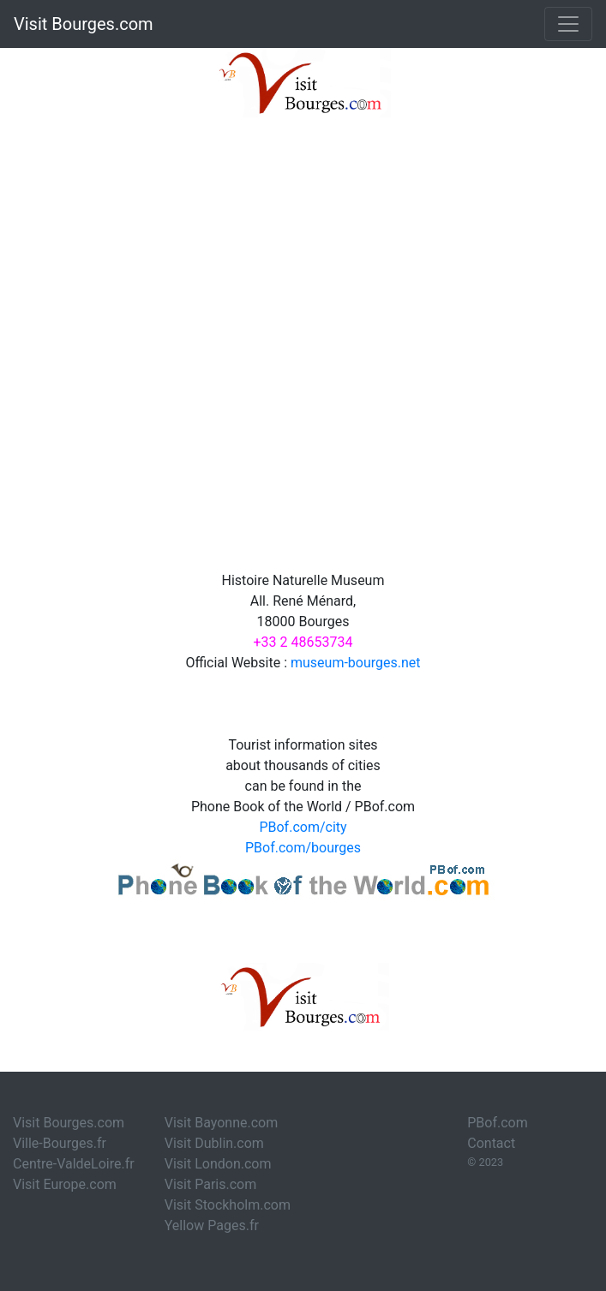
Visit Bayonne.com (221, 1123)
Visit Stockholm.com (228, 1205)
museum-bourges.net (356, 662)
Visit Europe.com (65, 1184)
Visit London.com (218, 1164)
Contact (491, 1143)
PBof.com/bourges (303, 848)
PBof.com (497, 1123)
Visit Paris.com (210, 1184)
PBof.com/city (302, 827)
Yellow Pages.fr (212, 1225)
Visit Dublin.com (214, 1143)
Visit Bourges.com (83, 24)
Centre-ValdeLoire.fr (74, 1164)
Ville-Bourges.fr (59, 1143)
